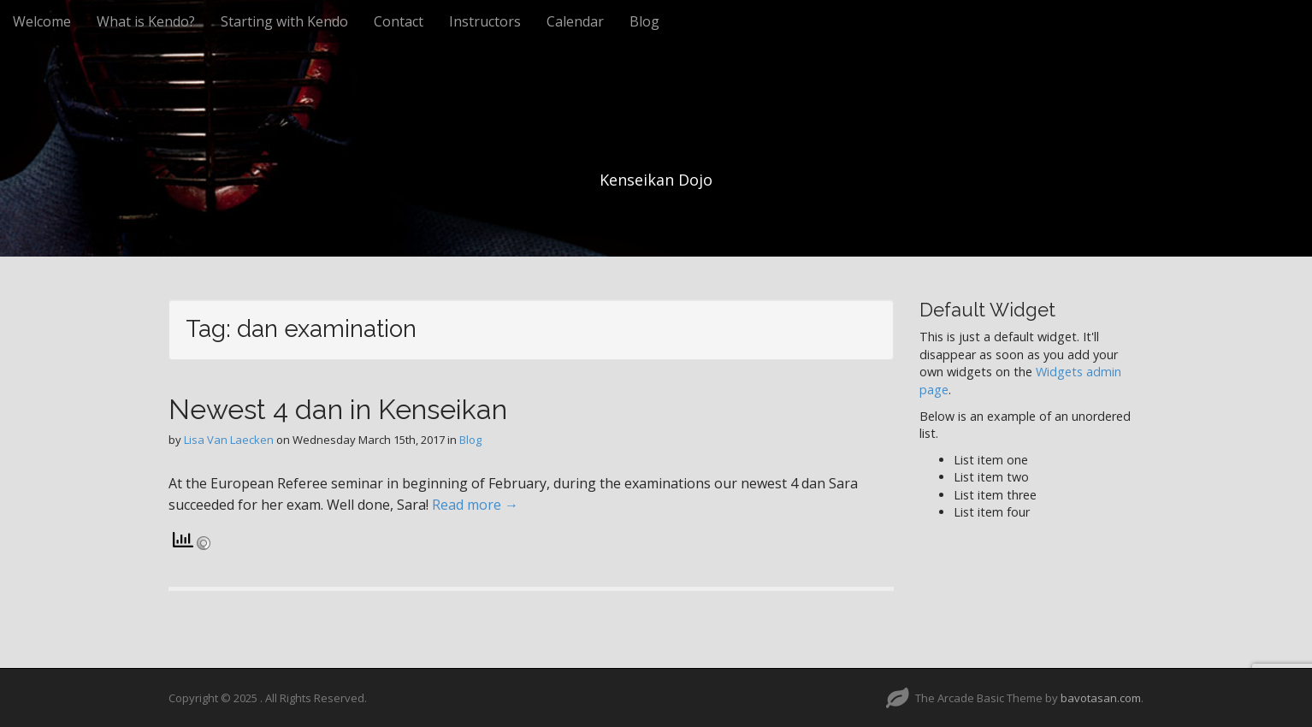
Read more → (475, 504)
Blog (644, 21)
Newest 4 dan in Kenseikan (337, 409)
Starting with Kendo (284, 21)
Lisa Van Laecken (229, 439)
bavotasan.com (1101, 698)
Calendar (575, 21)
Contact (398, 21)
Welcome (42, 21)
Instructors (485, 21)
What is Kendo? (146, 21)
